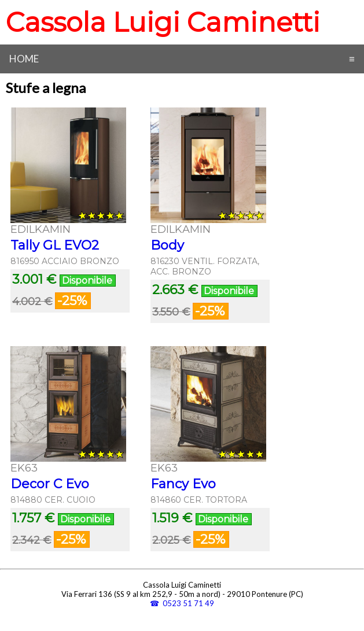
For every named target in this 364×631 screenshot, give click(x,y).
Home (24, 59)
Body (167, 245)
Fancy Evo (183, 484)
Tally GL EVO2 (54, 245)
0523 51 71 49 (188, 603)
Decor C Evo (49, 484)
